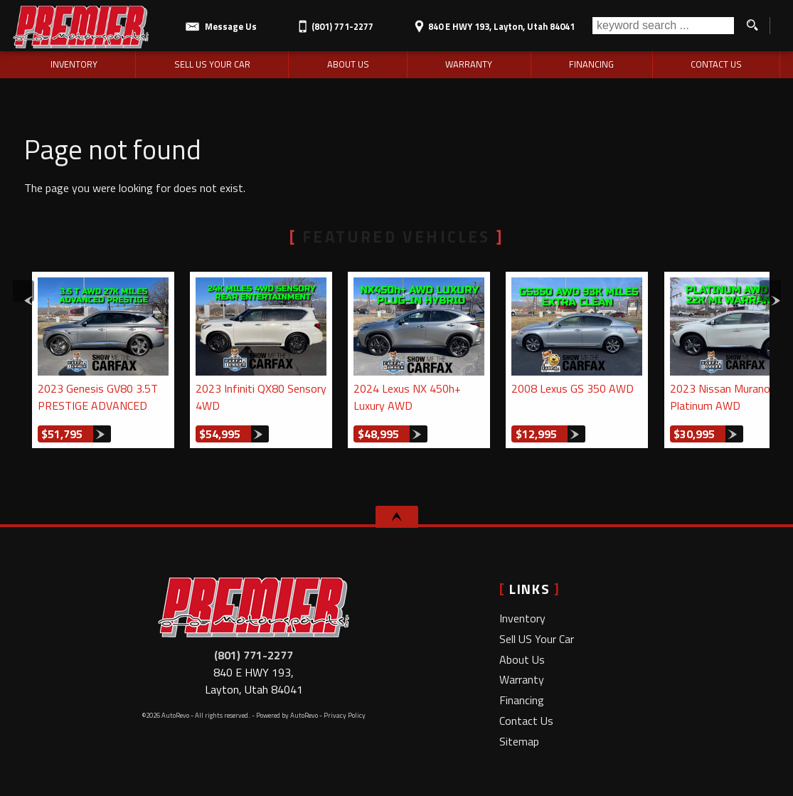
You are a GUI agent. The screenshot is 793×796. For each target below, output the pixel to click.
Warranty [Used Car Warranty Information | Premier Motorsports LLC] (468, 64)
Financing (521, 700)
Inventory (522, 618)
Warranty (521, 679)
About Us (522, 659)
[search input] (663, 25)
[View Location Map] (492, 21)
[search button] (752, 25)
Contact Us (526, 720)
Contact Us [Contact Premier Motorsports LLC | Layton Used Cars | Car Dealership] (716, 64)
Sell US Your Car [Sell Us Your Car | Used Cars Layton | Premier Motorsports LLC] (212, 64)
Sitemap (519, 741)
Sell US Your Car (536, 638)
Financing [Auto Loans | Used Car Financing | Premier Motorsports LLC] (591, 64)
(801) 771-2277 (253, 655)
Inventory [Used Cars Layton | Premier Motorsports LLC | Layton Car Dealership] (73, 64)
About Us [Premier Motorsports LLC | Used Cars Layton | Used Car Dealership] (348, 64)
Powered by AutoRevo (287, 715)
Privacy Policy (345, 715)
